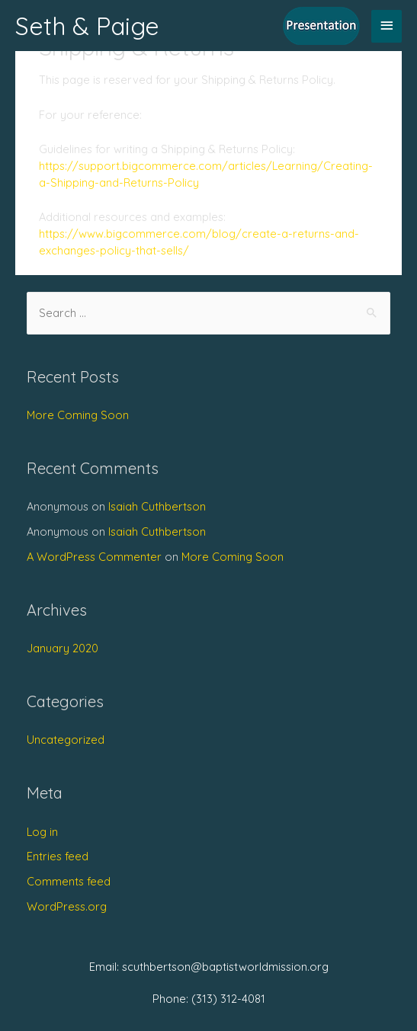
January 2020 (62, 648)
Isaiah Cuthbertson (157, 506)
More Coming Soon (78, 415)
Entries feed (57, 856)
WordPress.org (67, 906)
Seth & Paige (87, 26)
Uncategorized (65, 739)
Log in (42, 831)
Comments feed (69, 881)
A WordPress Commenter (94, 556)
